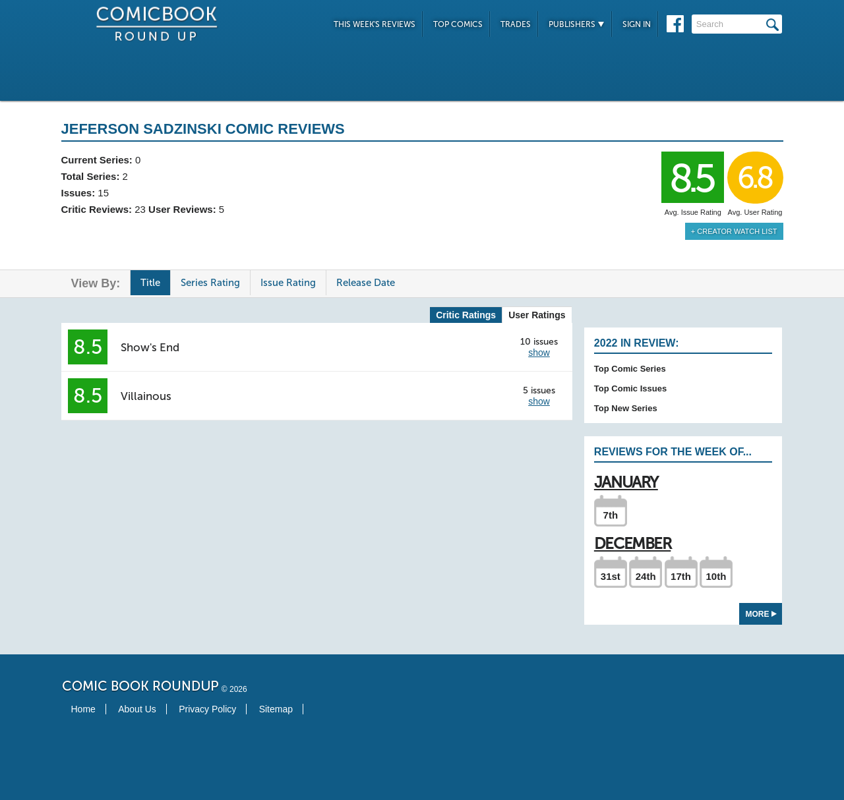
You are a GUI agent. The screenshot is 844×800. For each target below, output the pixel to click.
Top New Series (625, 408)
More (761, 614)
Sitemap (276, 709)
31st (610, 576)
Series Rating (210, 283)
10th (716, 576)
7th (610, 515)
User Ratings (536, 315)
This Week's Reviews (374, 24)
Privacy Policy (207, 709)
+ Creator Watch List (734, 231)
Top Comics (458, 24)
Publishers (577, 24)
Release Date (365, 283)
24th (646, 576)
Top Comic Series (630, 369)
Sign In (636, 24)
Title (150, 283)
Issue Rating (288, 283)
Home (83, 709)
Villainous (146, 396)
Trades (515, 24)
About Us (137, 709)
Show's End (150, 347)
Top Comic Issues (630, 388)
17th (681, 576)
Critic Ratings (466, 315)
